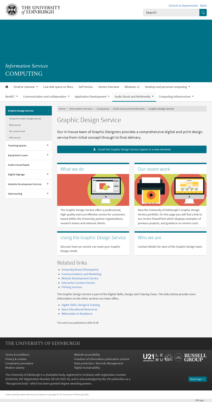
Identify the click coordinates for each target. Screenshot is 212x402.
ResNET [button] (10, 96)
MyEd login (197, 379)
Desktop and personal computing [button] (166, 87)
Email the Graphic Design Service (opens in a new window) (132, 149)
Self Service (86, 87)
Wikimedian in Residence (76, 313)
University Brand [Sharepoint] (79, 269)
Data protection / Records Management (98, 363)
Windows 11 (132, 87)
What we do (15, 124)
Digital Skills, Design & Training (80, 305)
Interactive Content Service (78, 283)
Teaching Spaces (17, 145)
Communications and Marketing (81, 274)
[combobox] (171, 12)
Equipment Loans (18, 155)
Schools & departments (183, 5)
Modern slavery (14, 367)
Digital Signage (16, 174)
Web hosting (15, 193)
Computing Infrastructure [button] (175, 96)
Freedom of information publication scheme (101, 359)
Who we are (15, 137)
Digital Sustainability (87, 367)
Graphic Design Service (21, 110)
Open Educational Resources (79, 309)
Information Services (26, 66)
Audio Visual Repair (19, 164)
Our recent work (17, 131)
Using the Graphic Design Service (25, 118)
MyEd (203, 5)
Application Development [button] (91, 96)
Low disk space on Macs (58, 87)
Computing (103, 108)
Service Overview (108, 87)
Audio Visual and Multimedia (129, 108)
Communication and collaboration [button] (45, 96)
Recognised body (17, 383)
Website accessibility (87, 354)
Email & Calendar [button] (25, 87)
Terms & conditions (17, 354)
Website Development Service (25, 184)
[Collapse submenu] (49, 111)
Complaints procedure (19, 363)
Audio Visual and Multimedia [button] (133, 96)
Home (62, 108)
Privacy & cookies (16, 359)
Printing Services (71, 287)
